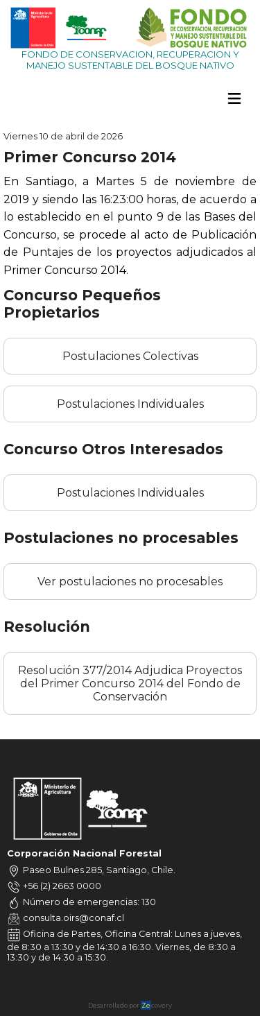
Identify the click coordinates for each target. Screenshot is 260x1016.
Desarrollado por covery (130, 1005)
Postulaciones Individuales (130, 404)
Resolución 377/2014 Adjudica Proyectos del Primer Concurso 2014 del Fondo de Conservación (130, 683)
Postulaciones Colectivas (130, 356)
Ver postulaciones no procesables (130, 581)
